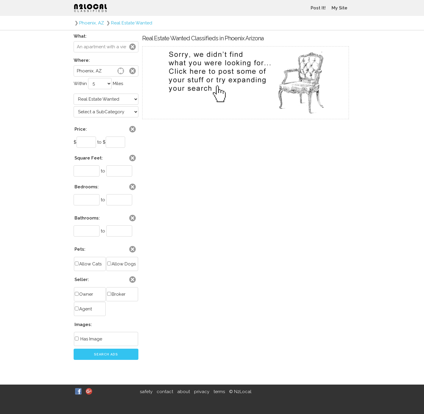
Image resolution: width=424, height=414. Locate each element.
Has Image (88, 339)
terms (219, 391)
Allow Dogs (121, 264)
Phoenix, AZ (91, 23)
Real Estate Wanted (131, 23)
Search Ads (106, 354)
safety (146, 391)
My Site (339, 8)
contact (165, 391)
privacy (201, 391)
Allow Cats (88, 264)
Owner (84, 294)
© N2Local (240, 391)
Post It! (318, 8)
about (183, 391)
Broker (116, 294)
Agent (83, 309)
